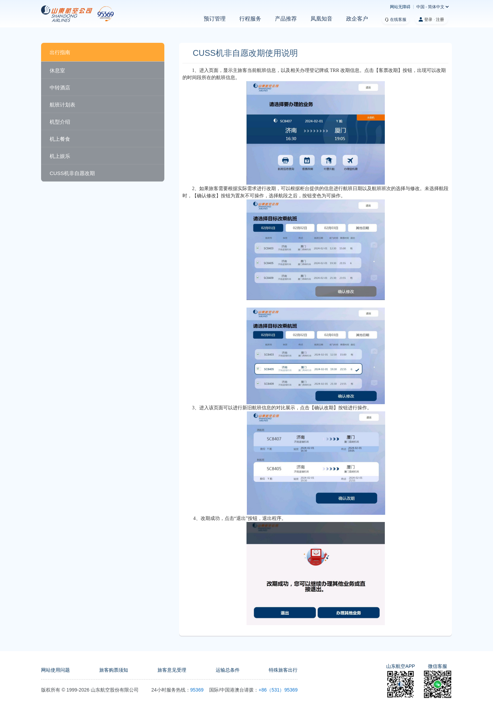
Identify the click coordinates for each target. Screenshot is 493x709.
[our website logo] (77, 13)
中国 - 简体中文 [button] (430, 6)
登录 (428, 19)
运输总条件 (228, 670)
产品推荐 (286, 19)
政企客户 (357, 19)
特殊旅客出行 (283, 670)
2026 (84, 690)
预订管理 (215, 19)
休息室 (57, 70)
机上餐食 (60, 139)
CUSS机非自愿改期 (72, 173)
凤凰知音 (321, 19)
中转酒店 (60, 87)
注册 (440, 19)
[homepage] (69, 13)
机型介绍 (60, 122)
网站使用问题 (55, 670)
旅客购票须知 (113, 670)
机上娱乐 (60, 156)
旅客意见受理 (171, 670)
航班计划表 (62, 105)
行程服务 (250, 19)
